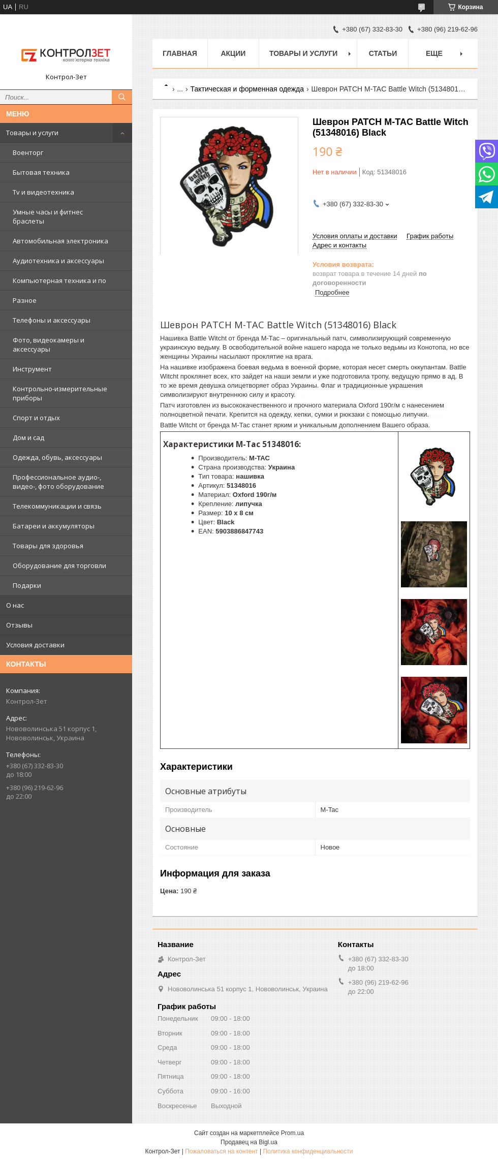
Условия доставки (35, 644)
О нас (15, 605)
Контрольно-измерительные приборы (60, 393)
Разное (25, 300)
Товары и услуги (32, 132)
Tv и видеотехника (43, 192)
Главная (180, 53)
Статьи (383, 53)
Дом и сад (28, 437)
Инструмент (32, 368)
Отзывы (19, 625)
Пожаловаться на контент (221, 1151)
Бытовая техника (41, 172)
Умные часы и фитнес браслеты (48, 216)
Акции (233, 53)
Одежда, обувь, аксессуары (57, 457)
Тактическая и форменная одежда (247, 89)
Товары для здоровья (48, 545)
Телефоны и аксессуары (51, 320)
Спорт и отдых (36, 417)
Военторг (28, 152)
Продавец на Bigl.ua (249, 1142)
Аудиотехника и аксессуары (58, 260)
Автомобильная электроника (60, 240)
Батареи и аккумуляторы (54, 525)
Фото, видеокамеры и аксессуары (48, 344)
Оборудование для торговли (59, 565)
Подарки (27, 585)
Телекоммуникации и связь (57, 506)
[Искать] (122, 97)
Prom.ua (292, 1133)
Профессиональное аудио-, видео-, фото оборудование (58, 482)
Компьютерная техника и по (59, 280)
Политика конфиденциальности (308, 1151)
